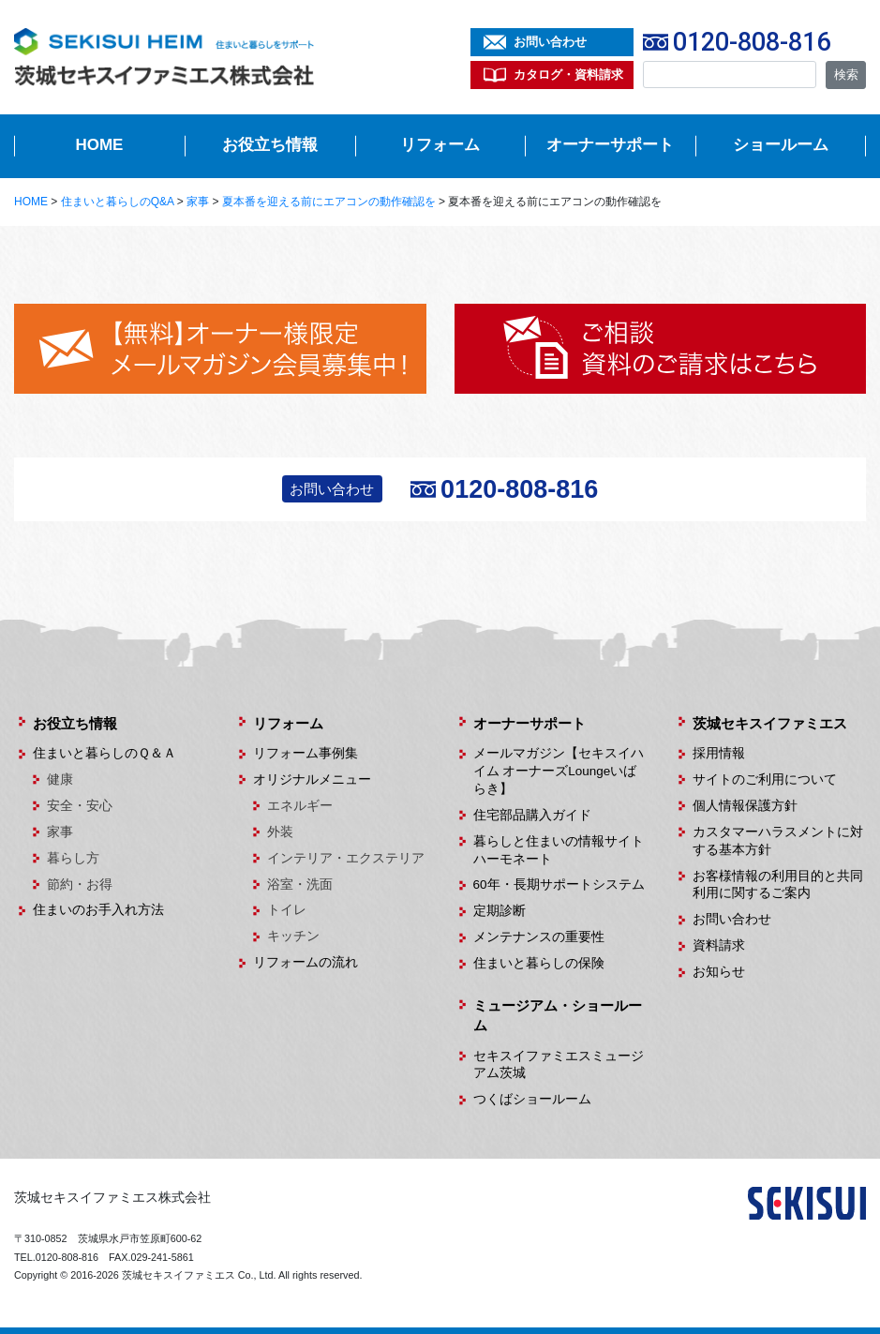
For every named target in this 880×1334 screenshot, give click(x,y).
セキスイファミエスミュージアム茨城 (558, 1065)
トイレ (286, 910)
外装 (280, 832)
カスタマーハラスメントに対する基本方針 (778, 841)
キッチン (293, 936)
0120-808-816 (751, 42)
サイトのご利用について (765, 779)
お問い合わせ (550, 42)
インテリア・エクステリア (346, 858)
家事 (60, 832)
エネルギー (300, 806)
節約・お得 (79, 884)
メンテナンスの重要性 (538, 937)
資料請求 (719, 945)
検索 (846, 74)
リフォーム (440, 145)
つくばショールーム (532, 1099)
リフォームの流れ (305, 962)
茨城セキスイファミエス (770, 723)
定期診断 (499, 911)
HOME (99, 145)
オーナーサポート (610, 145)
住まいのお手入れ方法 (98, 910)
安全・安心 (79, 806)
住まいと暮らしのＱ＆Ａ (104, 753)
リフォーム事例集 (305, 753)
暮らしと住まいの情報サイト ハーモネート (560, 850)
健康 (60, 779)
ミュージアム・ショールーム (557, 1015)
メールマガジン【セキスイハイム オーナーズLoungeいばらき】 (558, 771)
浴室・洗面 (300, 884)
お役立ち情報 (270, 145)
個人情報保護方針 (745, 806)
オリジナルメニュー (312, 779)
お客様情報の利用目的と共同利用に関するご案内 (778, 885)
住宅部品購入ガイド (532, 815)
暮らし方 (73, 858)
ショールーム (780, 145)
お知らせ (719, 972)
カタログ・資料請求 (568, 74)
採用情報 (719, 753)
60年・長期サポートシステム (559, 884)
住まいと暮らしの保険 (538, 963)
